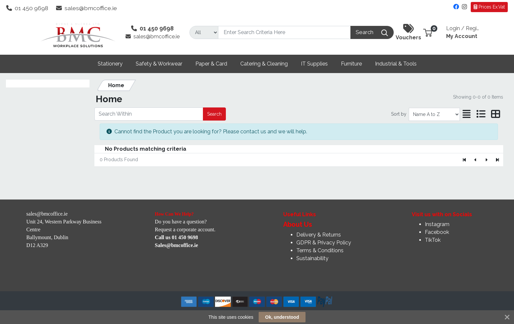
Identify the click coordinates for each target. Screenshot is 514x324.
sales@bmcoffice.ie (86, 8)
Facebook (437, 232)
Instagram (437, 224)
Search (214, 114)
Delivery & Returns (318, 235)
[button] (427, 32)
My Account (462, 31)
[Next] (486, 159)
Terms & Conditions (320, 250)
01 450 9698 (27, 8)
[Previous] (475, 159)
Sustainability (312, 258)
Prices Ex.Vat (489, 7)
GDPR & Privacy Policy (323, 242)
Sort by (398, 114)
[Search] (284, 32)
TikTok (433, 240)
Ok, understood (282, 317)
